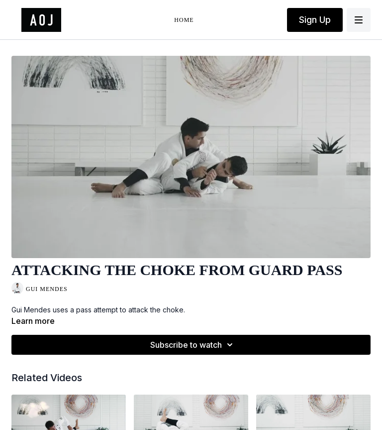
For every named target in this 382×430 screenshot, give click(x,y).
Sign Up (315, 19)
